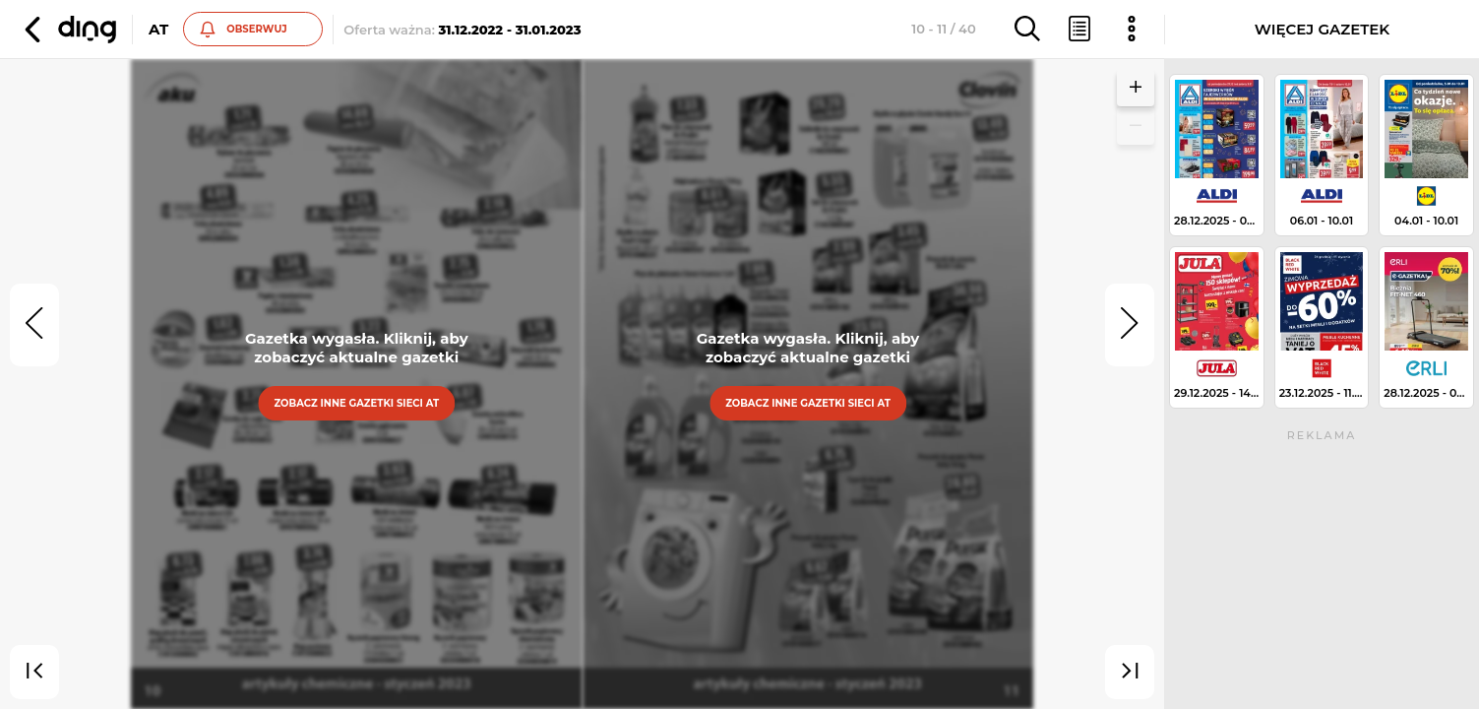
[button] (68, 29)
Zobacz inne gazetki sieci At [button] (356, 403)
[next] (1129, 325)
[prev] (34, 325)
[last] (1129, 672)
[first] (34, 672)
